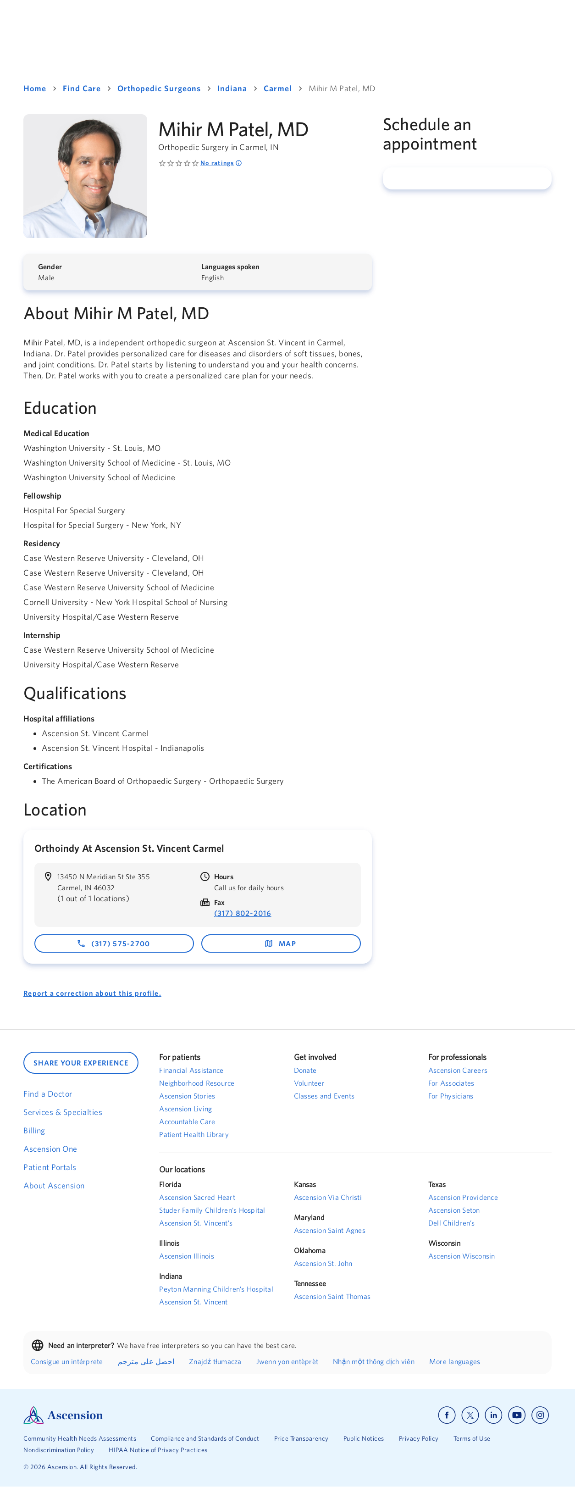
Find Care (82, 88)
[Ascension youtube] (517, 1415)
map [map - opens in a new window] (280, 943)
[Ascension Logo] (155, 1415)
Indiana (232, 88)
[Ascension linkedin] (494, 1415)
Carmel (278, 88)
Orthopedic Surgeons (159, 88)
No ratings (221, 163)
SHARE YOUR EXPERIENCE (80, 1063)
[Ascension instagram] (540, 1415)
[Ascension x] (470, 1415)
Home (34, 88)
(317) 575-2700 (113, 943)
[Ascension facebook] (447, 1415)
